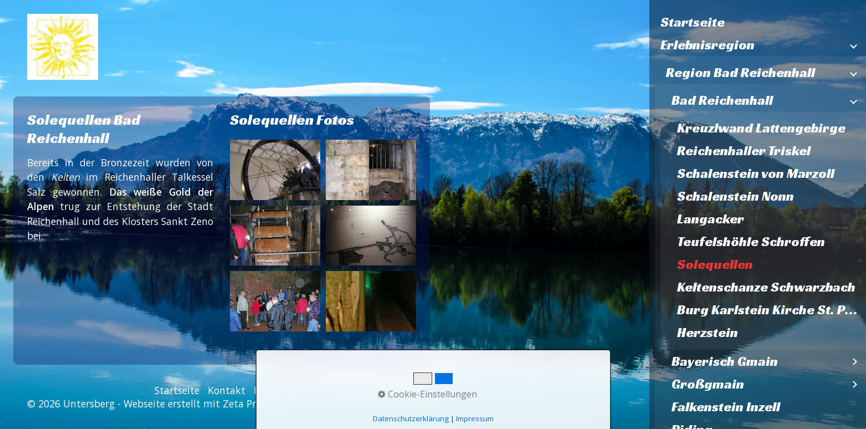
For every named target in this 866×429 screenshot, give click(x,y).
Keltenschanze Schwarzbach (766, 287)
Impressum (279, 390)
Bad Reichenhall (722, 100)
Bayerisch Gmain (725, 361)
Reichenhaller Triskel (744, 150)
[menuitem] (757, 22)
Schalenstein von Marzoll (755, 173)
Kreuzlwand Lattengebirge (761, 128)
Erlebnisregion (707, 45)
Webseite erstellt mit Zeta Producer (205, 403)
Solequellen (715, 264)
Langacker (710, 219)
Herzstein (707, 332)
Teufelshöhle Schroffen (751, 241)
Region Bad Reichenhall (740, 72)
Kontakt (226, 390)
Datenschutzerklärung (365, 390)
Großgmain (708, 384)
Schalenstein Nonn (735, 196)
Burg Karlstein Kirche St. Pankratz (771, 310)
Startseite (692, 22)
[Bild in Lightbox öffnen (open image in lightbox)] (275, 170)
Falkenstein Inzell (726, 407)
